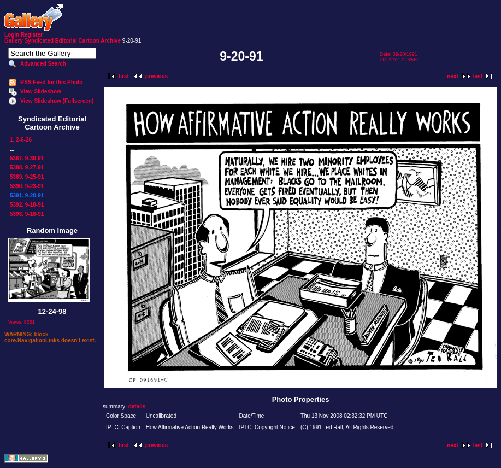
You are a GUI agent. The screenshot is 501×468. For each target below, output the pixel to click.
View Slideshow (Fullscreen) (56, 101)
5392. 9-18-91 (27, 205)
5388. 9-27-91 (27, 168)
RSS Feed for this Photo (51, 82)
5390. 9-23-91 (27, 186)
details (137, 406)
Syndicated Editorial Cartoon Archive (73, 41)
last (477, 76)
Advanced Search (43, 64)
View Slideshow (40, 92)
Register (32, 35)
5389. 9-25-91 (27, 177)
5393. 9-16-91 (27, 214)
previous (156, 76)
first (124, 76)
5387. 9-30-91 (27, 158)
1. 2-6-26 (21, 140)
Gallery (13, 41)
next (452, 76)
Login (11, 35)
